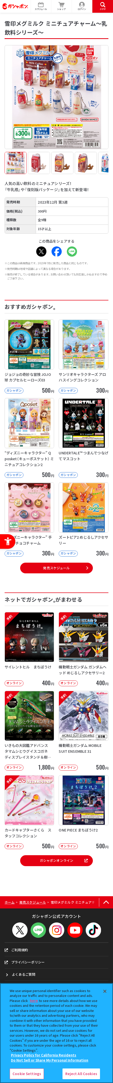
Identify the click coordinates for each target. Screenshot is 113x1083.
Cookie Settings (26, 1073)
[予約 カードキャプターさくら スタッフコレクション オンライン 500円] (29, 812)
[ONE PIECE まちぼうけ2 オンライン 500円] (83, 812)
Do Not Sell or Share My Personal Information (49, 1060)
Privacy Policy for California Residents (43, 1055)
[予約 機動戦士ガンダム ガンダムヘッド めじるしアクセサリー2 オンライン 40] (83, 649)
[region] (56, 1033)
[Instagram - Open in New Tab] (56, 930)
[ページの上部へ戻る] (106, 902)
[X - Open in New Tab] (41, 251)
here (34, 1000)
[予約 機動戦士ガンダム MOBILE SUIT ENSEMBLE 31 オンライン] (83, 731)
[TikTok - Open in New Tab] (93, 930)
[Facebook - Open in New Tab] (57, 251)
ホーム (10, 902)
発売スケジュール (56, 567)
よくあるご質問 (23, 974)
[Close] (104, 991)
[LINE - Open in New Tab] (72, 251)
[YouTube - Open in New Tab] (75, 930)
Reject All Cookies (81, 1073)
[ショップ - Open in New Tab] (61, 6)
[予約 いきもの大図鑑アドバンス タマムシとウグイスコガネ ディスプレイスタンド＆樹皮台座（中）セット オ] (29, 731)
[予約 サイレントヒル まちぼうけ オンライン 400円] (29, 649)
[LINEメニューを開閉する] (38, 930)
